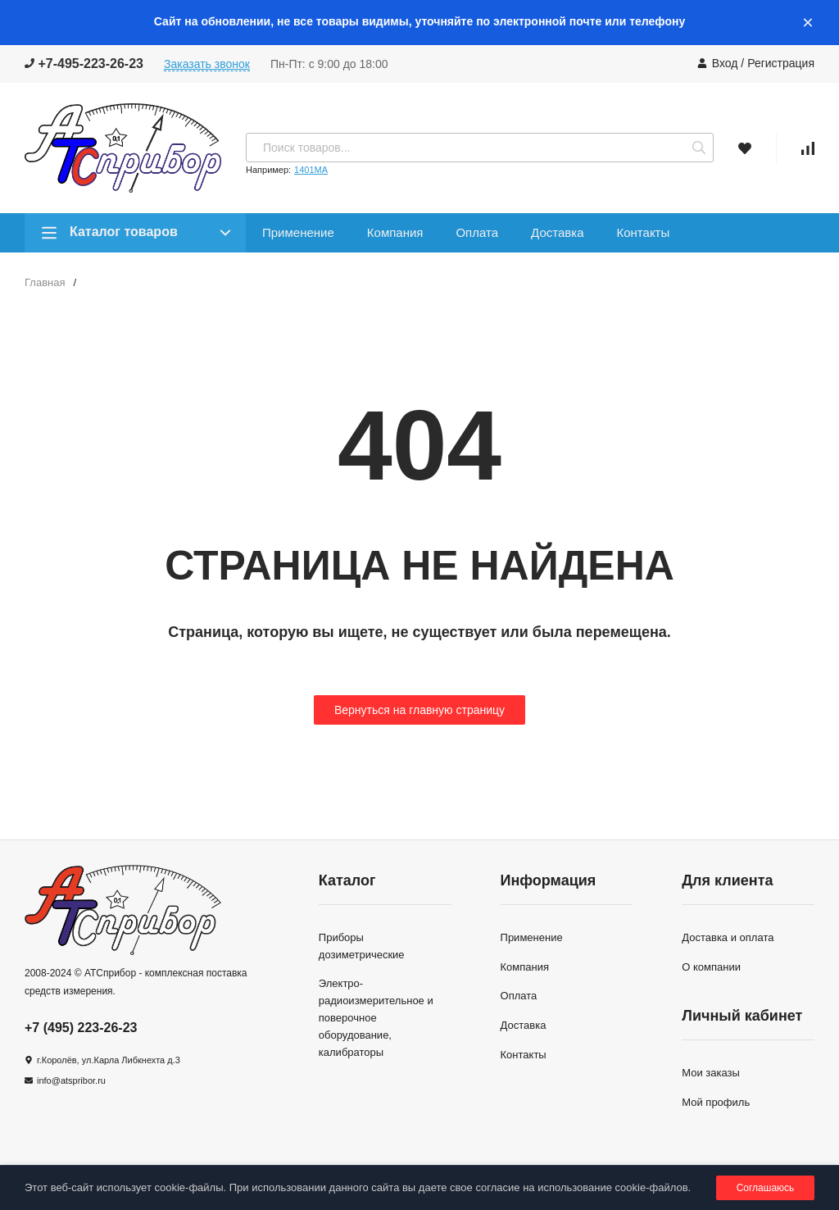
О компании (711, 967)
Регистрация (780, 63)
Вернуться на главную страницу (419, 709)
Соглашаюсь (766, 1188)
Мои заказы (711, 1073)
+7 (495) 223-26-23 (81, 1028)
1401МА (311, 170)
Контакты (642, 232)
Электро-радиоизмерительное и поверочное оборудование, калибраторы (376, 1017)
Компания (395, 232)
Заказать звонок (207, 64)
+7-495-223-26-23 (84, 64)
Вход (725, 63)
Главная (45, 282)
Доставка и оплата (727, 937)
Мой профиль (716, 1102)
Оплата (477, 232)
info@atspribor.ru (71, 1080)
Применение (298, 232)
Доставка (557, 232)
